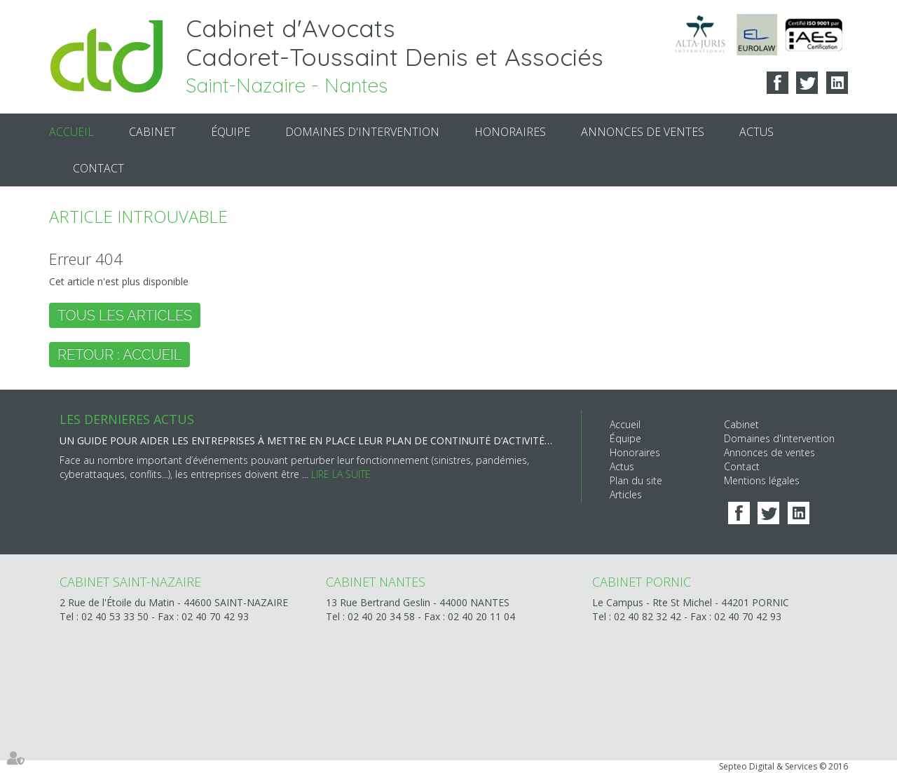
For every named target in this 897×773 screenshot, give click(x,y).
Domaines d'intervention (362, 131)
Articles (626, 494)
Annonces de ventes (642, 131)
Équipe (230, 131)
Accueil (71, 131)
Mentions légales (762, 480)
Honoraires (510, 131)
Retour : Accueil (119, 354)
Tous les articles (124, 315)
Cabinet (152, 131)
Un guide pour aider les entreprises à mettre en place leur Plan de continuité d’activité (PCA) (306, 440)
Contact (98, 168)
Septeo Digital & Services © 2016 (783, 766)
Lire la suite (341, 474)
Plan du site (636, 480)
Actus (756, 131)
